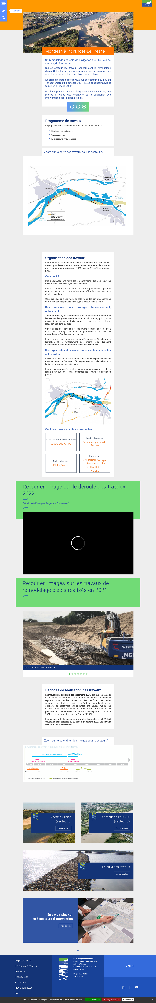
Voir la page (66, 926)
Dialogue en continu (26, 966)
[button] (3, 3)
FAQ (17, 993)
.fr (129, 966)
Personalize (128, 1000)
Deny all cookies (112, 1000)
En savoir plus (63, 828)
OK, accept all (93, 1000)
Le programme (23, 960)
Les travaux (21, 971)
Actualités (20, 982)
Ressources (21, 976)
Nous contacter (23, 987)
